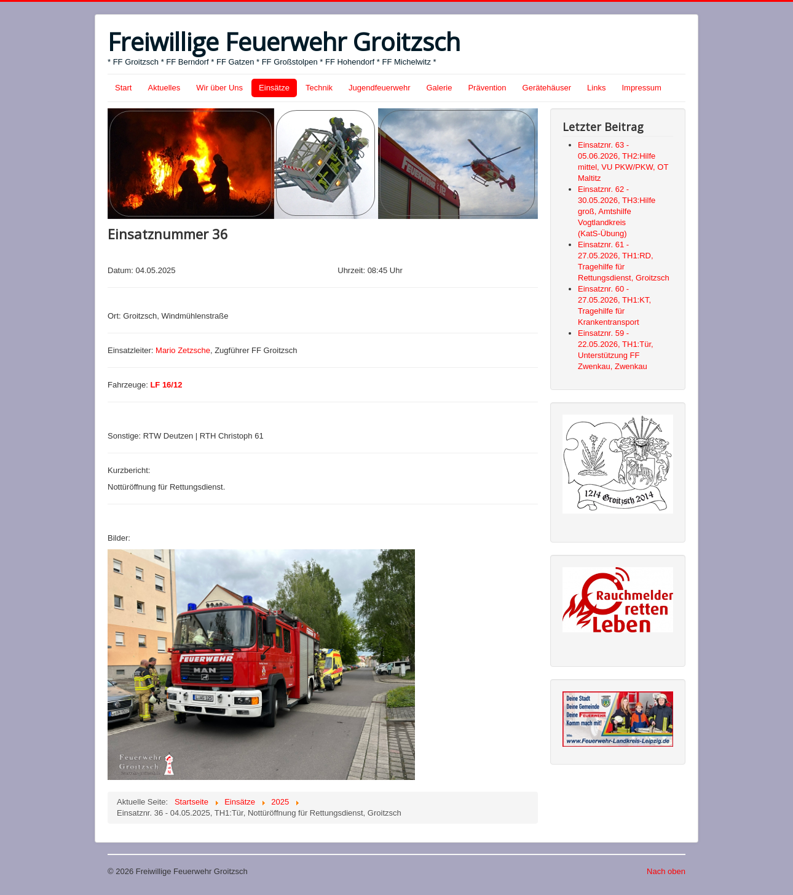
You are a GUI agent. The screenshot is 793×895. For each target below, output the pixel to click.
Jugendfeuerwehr (379, 87)
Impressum (641, 87)
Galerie (439, 87)
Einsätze (274, 87)
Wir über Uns (219, 87)
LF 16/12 (166, 384)
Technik (319, 87)
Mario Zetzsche (183, 350)
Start (123, 87)
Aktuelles (164, 87)
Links (596, 87)
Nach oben (666, 871)
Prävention (487, 87)
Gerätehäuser (547, 87)
